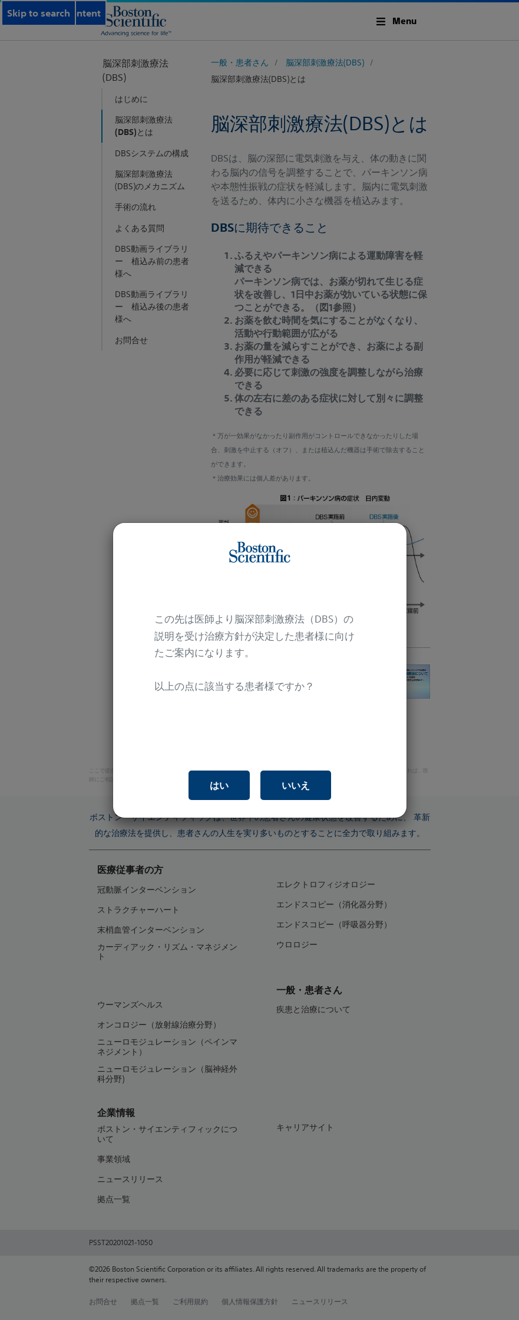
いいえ (296, 785)
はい (219, 785)
